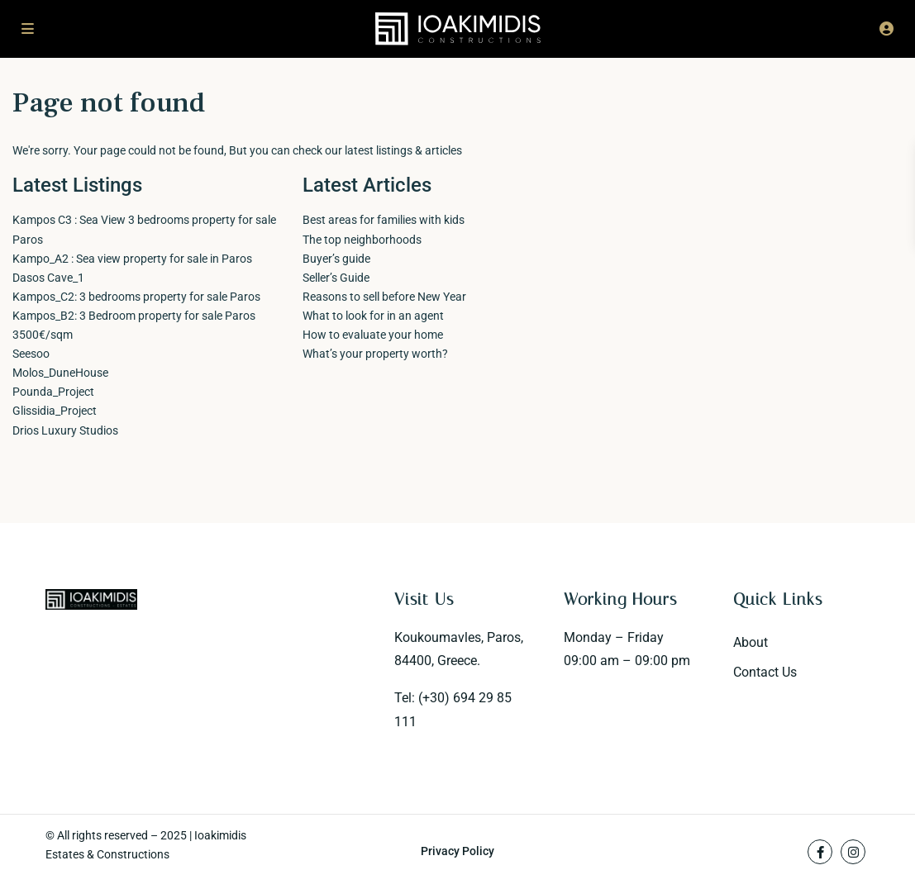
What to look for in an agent (373, 315)
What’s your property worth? (375, 353)
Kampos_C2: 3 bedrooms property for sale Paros (136, 296)
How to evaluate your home (373, 334)
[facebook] (820, 851)
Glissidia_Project (54, 410)
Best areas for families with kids (384, 219)
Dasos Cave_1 (48, 277)
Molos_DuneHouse (60, 372)
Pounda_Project (53, 391)
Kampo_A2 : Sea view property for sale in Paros (132, 258)
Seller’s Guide (336, 277)
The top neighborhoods (362, 239)
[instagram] (853, 851)
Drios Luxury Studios (65, 430)
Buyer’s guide (336, 258)
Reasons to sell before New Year (384, 296)
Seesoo (31, 353)
